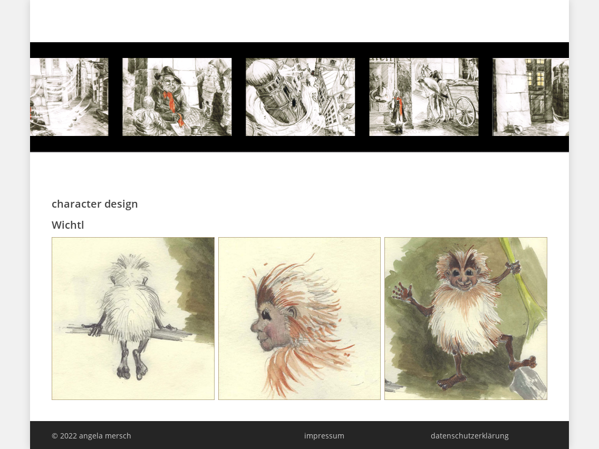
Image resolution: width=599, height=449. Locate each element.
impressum (324, 436)
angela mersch (93, 18)
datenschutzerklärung (470, 436)
